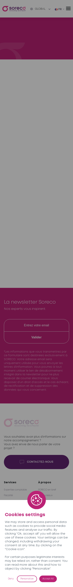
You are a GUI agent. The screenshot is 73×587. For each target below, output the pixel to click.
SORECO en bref (47, 490)
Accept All (48, 579)
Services (10, 482)
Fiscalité (8, 495)
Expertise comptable (15, 490)
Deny (11, 579)
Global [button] (38, 9)
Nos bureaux (45, 495)
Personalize (26, 579)
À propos (44, 482)
